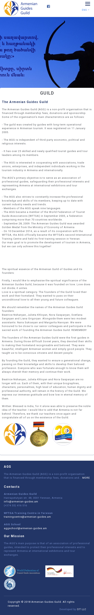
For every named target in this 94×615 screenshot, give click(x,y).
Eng (86, 10)
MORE (86, 477)
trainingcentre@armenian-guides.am (27, 516)
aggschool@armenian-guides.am (25, 528)
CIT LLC (81, 609)
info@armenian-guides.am (21, 501)
